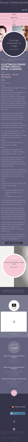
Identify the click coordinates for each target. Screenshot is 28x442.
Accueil (3, 59)
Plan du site (4, 437)
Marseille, (22, 290)
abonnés (15, 413)
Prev (10, 334)
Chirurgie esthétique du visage (16, 59)
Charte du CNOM (6, 438)
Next (17, 334)
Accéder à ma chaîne (20, 406)
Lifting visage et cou (9, 60)
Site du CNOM (15, 438)
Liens (20, 437)
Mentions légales (13, 437)
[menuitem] (4, 437)
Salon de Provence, (7, 291)
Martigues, (19, 291)
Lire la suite (14, 267)
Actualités (14, 257)
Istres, (14, 291)
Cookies (14, 441)
